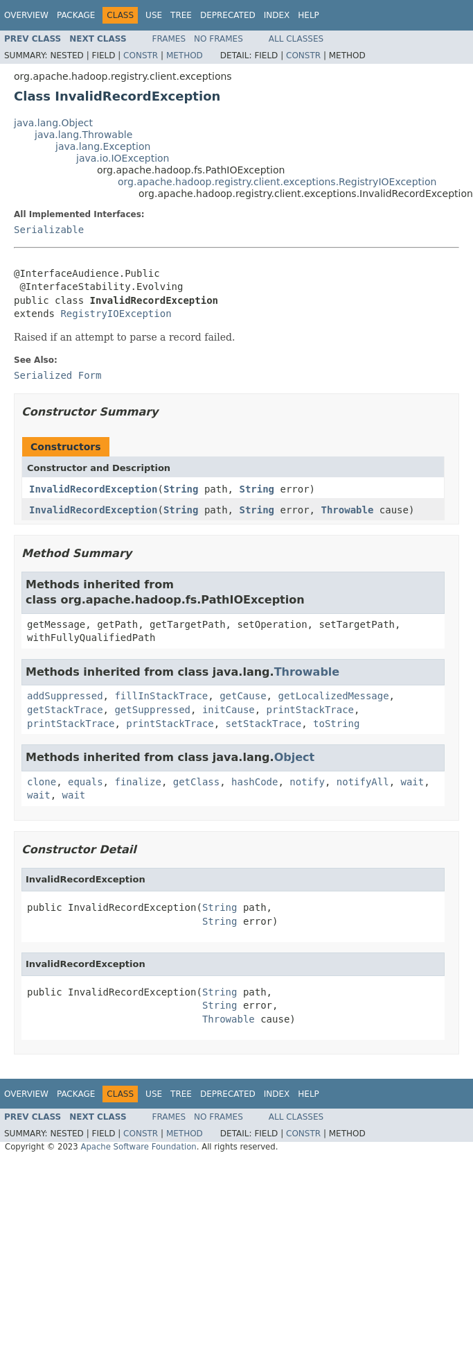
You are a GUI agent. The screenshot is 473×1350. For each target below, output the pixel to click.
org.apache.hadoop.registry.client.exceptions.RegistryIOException (277, 181)
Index (277, 15)
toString (336, 723)
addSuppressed (65, 695)
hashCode (254, 781)
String (181, 489)
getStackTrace (65, 709)
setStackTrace (264, 723)
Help (308, 15)
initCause (228, 709)
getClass (196, 781)
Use (153, 15)
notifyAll (363, 781)
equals (85, 781)
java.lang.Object (53, 122)
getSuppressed (152, 709)
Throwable (347, 509)
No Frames (218, 39)
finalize (137, 781)
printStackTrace (310, 709)
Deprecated (228, 15)
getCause (243, 695)
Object (294, 757)
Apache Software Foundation (138, 1147)
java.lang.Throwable (83, 134)
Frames (169, 39)
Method (184, 55)
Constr (140, 55)
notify (307, 781)
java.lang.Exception (102, 146)
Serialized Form (57, 375)
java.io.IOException (123, 158)
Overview (26, 15)
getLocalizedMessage (333, 695)
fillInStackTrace (161, 695)
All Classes (296, 39)
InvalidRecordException (93, 489)
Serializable (49, 229)
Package (76, 15)
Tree (181, 15)
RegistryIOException (115, 313)
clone (41, 781)
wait (413, 781)
